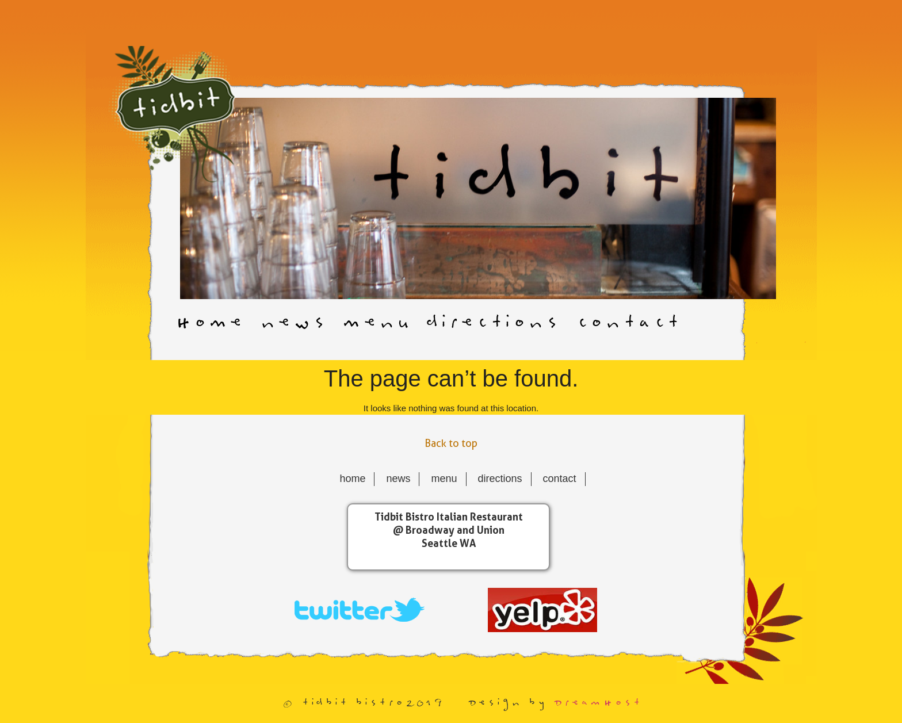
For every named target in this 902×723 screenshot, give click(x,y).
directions (492, 324)
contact (627, 324)
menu (374, 324)
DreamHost (596, 703)
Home (208, 324)
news (291, 324)
